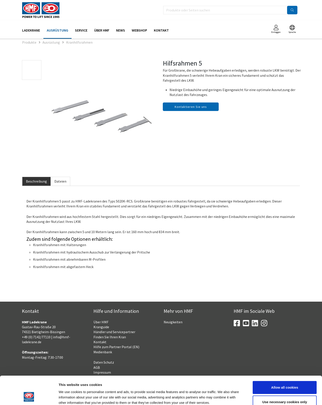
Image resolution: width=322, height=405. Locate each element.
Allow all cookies (284, 361)
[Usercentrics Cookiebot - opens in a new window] (29, 396)
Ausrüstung (57, 30)
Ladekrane (31, 30)
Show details (233, 396)
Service (81, 30)
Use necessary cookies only (284, 375)
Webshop (139, 30)
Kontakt (161, 30)
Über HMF (101, 30)
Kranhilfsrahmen (79, 42)
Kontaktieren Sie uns (191, 107)
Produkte (29, 42)
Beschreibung (36, 181)
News (120, 30)
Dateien (60, 181)
